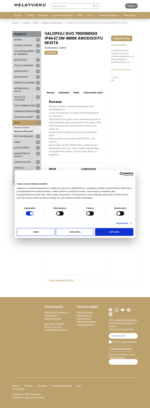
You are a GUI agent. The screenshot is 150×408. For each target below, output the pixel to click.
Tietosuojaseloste (86, 321)
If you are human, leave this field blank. (122, 356)
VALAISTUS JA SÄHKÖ (23, 117)
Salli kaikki (114, 232)
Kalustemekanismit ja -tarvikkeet (24, 52)
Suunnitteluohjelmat (62, 15)
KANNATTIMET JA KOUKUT (22, 155)
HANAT (17, 142)
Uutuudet (43, 15)
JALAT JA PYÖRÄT (21, 147)
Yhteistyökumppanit (109, 15)
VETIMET (18, 39)
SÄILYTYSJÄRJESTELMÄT (24, 105)
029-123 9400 (56, 324)
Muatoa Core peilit (21, 127)
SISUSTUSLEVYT (21, 71)
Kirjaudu (131, 6)
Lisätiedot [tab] (63, 92)
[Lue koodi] (94, 6)
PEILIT (36, 23)
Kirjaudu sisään (122, 38)
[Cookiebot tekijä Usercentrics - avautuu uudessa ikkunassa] (121, 174)
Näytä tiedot (122, 223)
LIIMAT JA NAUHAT (22, 162)
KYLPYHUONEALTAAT (23, 136)
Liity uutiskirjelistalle (121, 349)
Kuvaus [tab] (50, 92)
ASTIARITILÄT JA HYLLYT (21, 90)
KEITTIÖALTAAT (21, 77)
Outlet (80, 15)
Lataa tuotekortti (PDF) (61, 280)
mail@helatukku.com (56, 330)
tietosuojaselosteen (129, 342)
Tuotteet (30, 15)
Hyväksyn (123, 342)
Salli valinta (75, 232)
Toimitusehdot (85, 312)
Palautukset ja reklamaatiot (84, 317)
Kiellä (35, 232)
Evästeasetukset (86, 324)
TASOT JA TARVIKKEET (24, 65)
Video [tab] (76, 92)
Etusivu (18, 15)
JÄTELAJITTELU (20, 59)
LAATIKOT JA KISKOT (23, 45)
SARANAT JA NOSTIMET (24, 82)
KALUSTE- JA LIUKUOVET (19, 98)
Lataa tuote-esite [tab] (93, 92)
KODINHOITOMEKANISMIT (26, 111)
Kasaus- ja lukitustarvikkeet (23, 169)
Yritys (89, 15)
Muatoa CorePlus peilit (52, 23)
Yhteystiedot (129, 15)
